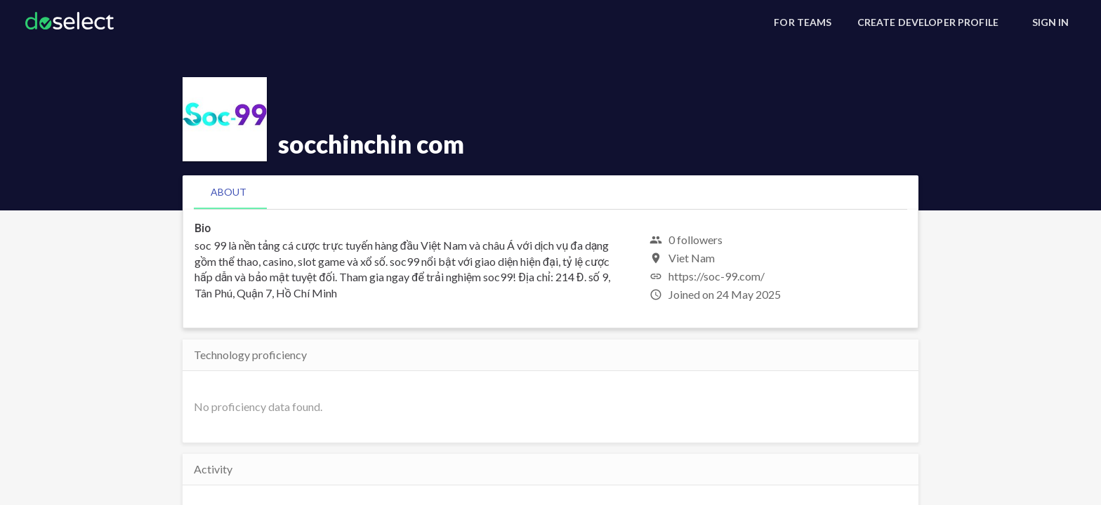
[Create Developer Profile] (928, 22)
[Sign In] (1050, 22)
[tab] (228, 192)
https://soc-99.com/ (716, 276)
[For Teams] (803, 22)
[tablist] (550, 192)
